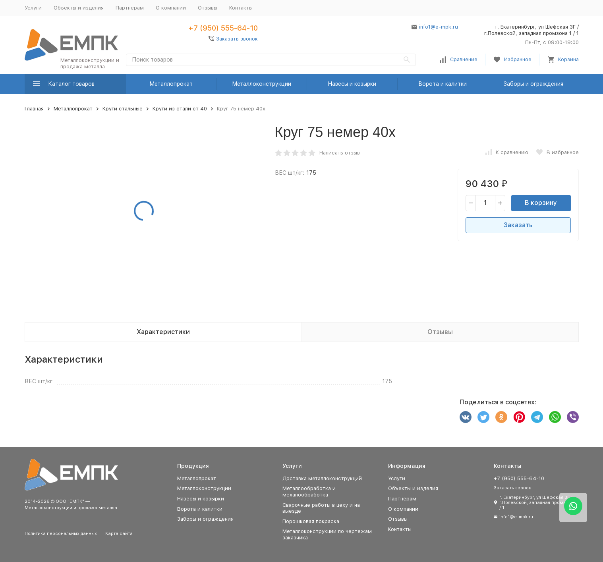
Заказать (518, 225)
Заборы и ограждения (533, 84)
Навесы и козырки (352, 84)
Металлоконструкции (261, 84)
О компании (171, 8)
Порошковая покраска (310, 521)
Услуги (33, 8)
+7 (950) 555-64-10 (223, 28)
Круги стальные (122, 109)
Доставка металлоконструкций (322, 478)
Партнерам (130, 8)
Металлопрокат (171, 84)
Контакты (241, 8)
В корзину (541, 203)
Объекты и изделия (79, 8)
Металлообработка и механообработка (309, 491)
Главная (34, 109)
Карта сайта (119, 533)
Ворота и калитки (442, 84)
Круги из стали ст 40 (180, 109)
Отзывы (207, 8)
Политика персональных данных (61, 533)
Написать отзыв (339, 153)
